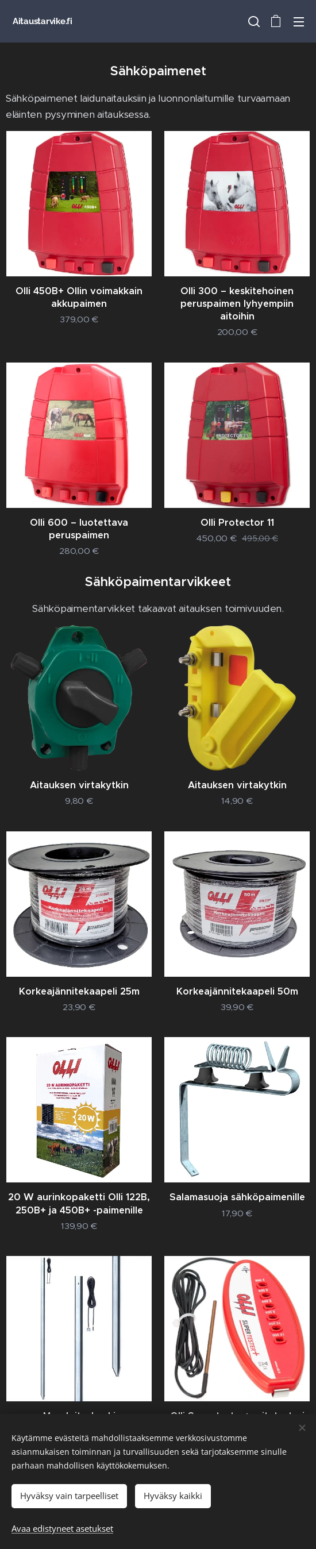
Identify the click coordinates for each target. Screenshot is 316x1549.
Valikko (299, 21)
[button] (252, 21)
